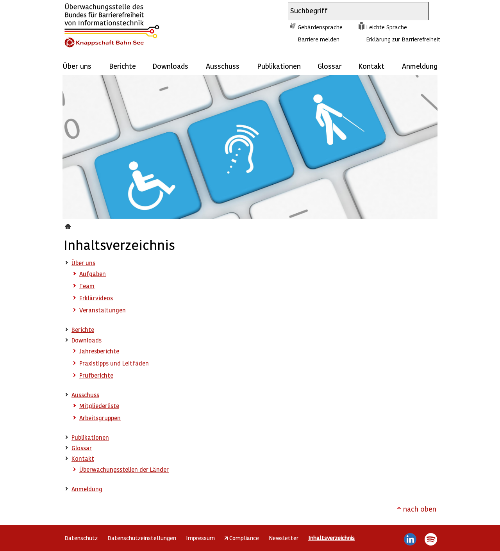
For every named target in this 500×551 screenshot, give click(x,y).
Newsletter (283, 537)
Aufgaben (92, 273)
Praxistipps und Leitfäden (114, 363)
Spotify (430, 539)
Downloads (170, 66)
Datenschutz (81, 537)
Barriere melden (318, 39)
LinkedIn (410, 539)
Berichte (122, 66)
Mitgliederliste (99, 405)
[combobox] (351, 11)
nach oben (419, 509)
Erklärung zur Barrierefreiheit (403, 39)
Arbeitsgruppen (100, 417)
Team (87, 285)
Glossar (330, 66)
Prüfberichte (96, 375)
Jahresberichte (99, 351)
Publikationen (279, 66)
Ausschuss (222, 66)
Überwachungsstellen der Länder (124, 469)
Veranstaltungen (102, 310)
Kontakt (371, 66)
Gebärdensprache (320, 26)
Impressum (200, 537)
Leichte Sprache (386, 26)
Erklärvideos (96, 297)
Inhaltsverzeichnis (69, 225)
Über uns (76, 66)
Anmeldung (420, 66)
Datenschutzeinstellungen (141, 537)
